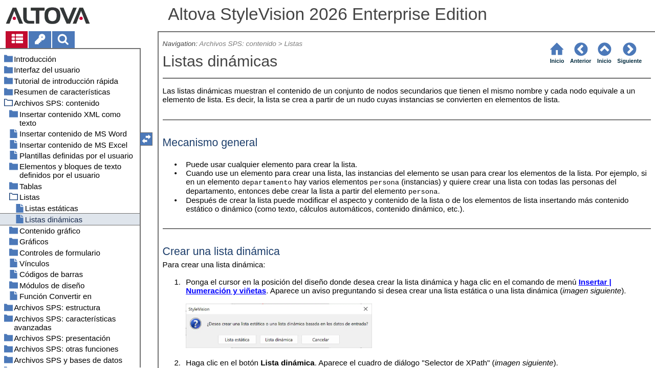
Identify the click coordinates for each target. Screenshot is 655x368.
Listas (293, 44)
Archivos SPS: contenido (237, 44)
